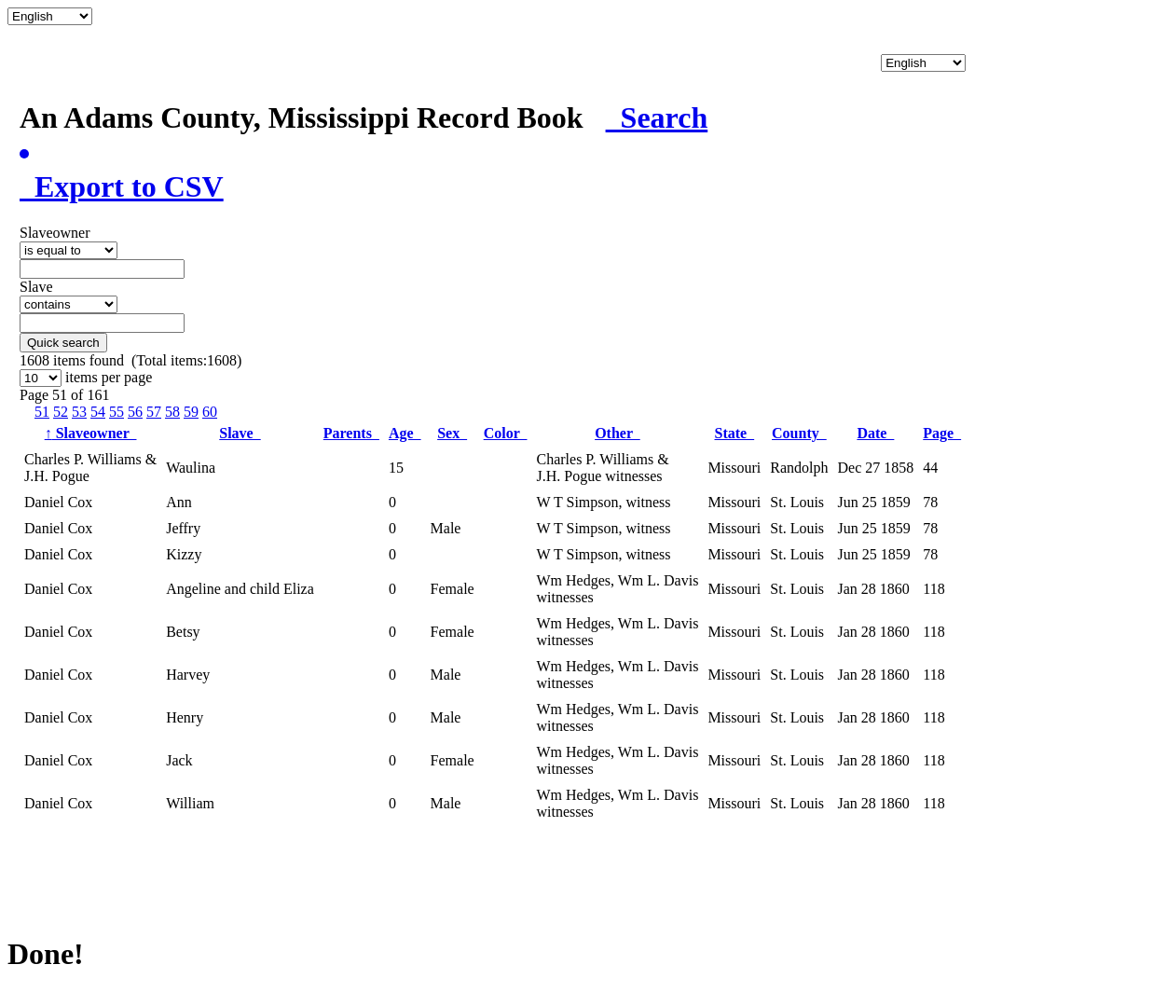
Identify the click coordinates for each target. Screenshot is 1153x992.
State (735, 433)
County (799, 433)
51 (41, 412)
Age (405, 433)
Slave (239, 433)
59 (191, 412)
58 (172, 412)
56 (135, 412)
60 (209, 412)
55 (116, 412)
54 (97, 412)
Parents (351, 433)
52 (60, 412)
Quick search (63, 343)
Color (506, 433)
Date (875, 433)
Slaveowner (91, 433)
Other (617, 433)
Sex (452, 433)
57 (153, 412)
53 (79, 412)
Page (942, 433)
